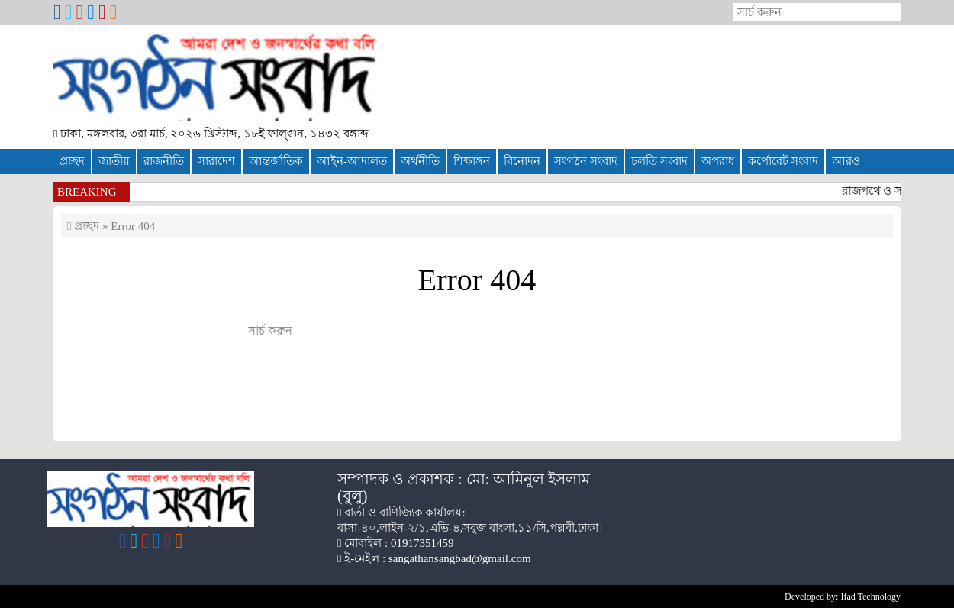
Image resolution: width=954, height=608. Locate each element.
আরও (846, 161)
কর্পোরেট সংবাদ (783, 161)
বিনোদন (522, 161)
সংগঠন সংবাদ (585, 161)
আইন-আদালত (352, 161)
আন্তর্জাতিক (276, 161)
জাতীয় (114, 161)
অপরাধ (717, 161)
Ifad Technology (870, 596)
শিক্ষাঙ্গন (471, 161)
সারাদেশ (216, 161)
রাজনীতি (163, 161)
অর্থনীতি (420, 161)
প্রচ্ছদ (72, 161)
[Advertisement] (694, 81)
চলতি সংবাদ (659, 161)
